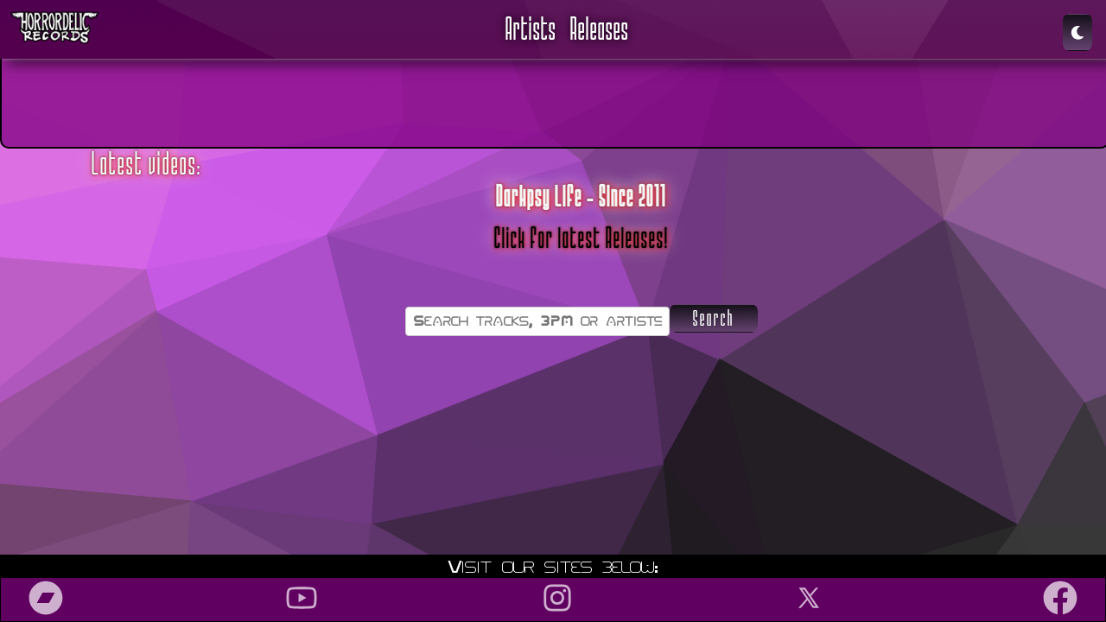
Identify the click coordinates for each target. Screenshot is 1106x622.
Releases (599, 29)
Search (713, 318)
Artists (530, 29)
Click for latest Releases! (581, 238)
